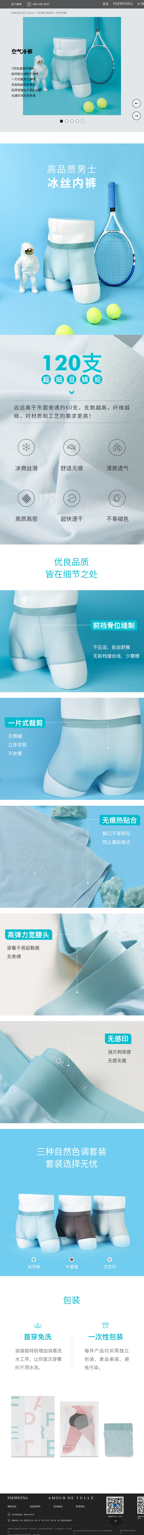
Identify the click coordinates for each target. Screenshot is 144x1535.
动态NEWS (35, 1506)
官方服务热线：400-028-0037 (23, 1515)
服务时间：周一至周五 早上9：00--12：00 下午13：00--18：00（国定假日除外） (42, 1520)
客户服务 (16, 4)
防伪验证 (58, 1506)
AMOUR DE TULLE (22, 12)
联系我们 (80, 1506)
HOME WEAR (45, 12)
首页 (106, 4)
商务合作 (12, 1506)
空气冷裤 (61, 12)
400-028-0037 (41, 4)
